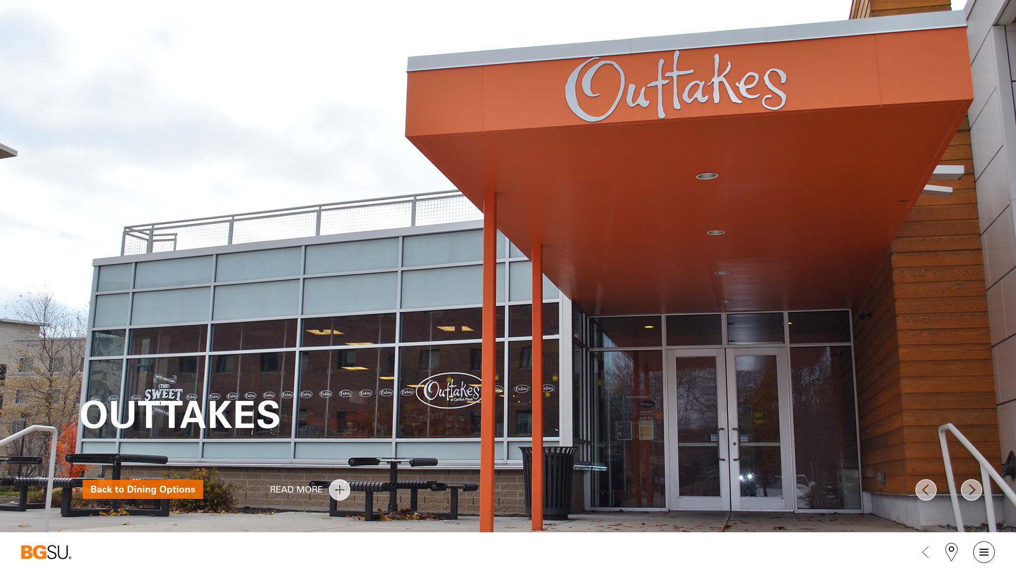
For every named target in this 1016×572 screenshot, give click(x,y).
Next (971, 490)
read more (339, 490)
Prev (926, 490)
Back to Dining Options (142, 489)
